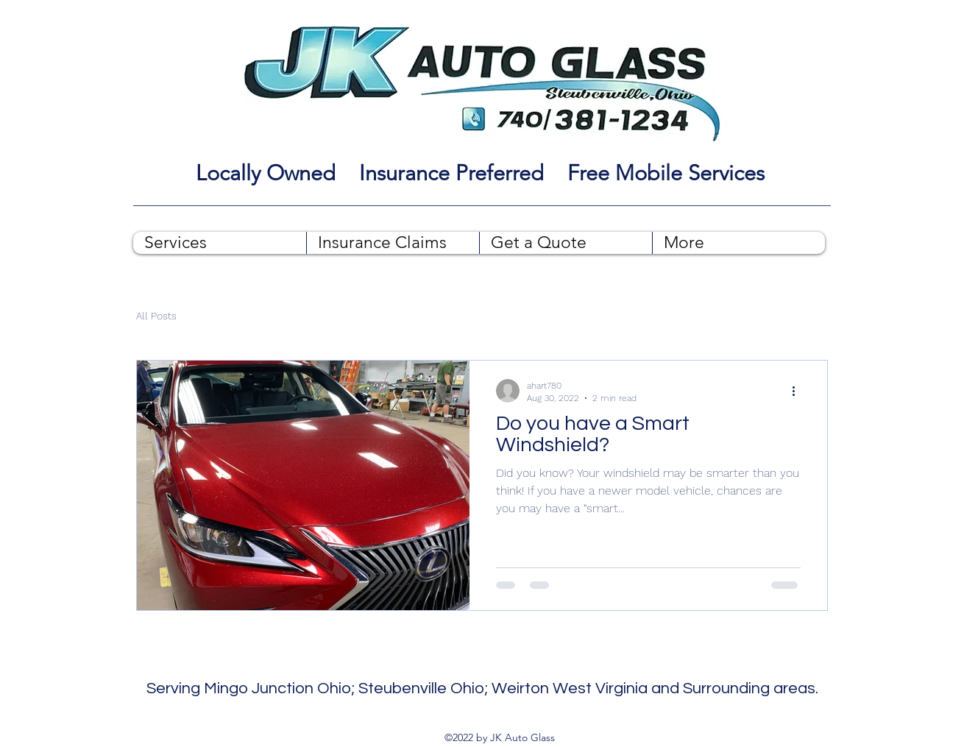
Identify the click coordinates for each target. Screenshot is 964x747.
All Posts (156, 316)
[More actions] (798, 391)
